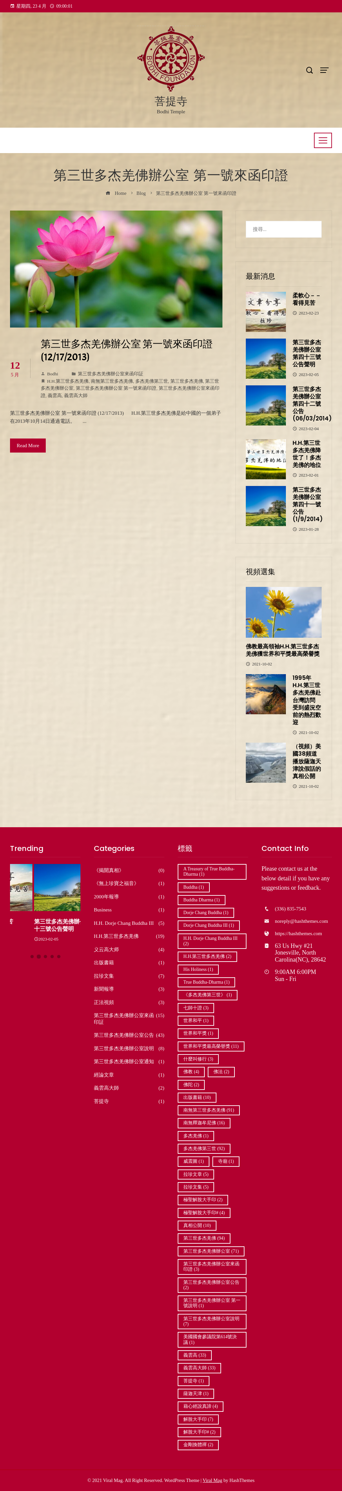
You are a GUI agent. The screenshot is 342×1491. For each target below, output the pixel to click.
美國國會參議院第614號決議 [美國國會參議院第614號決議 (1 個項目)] (210, 1339)
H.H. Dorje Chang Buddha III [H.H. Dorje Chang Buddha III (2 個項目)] (210, 941)
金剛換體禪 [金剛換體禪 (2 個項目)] (198, 1444)
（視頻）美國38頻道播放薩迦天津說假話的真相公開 (307, 761)
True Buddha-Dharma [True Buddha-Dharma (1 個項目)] (206, 982)
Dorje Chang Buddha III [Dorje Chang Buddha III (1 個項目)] (208, 925)
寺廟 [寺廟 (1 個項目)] (226, 1161)
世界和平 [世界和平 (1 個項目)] (195, 1020)
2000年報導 (129, 897)
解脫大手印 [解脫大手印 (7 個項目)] (198, 1419)
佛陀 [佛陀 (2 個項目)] (191, 1084)
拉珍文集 (129, 976)
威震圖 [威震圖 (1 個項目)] (193, 1161)
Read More (28, 445)
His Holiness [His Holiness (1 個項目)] (198, 969)
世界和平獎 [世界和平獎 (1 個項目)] (198, 1033)
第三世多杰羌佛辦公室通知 (129, 1062)
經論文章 (129, 1075)
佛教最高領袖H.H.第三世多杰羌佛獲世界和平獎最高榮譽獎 (283, 650)
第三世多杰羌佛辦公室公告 (129, 1035)
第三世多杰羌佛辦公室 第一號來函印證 (116, 388)
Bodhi (49, 373)
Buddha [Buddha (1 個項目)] (193, 887)
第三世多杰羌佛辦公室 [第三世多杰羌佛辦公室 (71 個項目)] (211, 1251)
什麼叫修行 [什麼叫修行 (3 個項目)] (198, 1059)
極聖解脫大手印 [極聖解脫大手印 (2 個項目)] (202, 1199)
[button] (32, 957)
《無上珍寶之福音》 (129, 883)
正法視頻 (129, 1002)
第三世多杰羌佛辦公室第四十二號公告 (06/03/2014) (312, 403)
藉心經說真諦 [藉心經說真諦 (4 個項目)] (200, 1406)
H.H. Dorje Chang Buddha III (129, 923)
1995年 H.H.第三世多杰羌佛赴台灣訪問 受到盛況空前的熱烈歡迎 (307, 700)
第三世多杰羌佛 (186, 381)
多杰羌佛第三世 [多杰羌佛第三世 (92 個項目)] (204, 1148)
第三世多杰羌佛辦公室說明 (129, 1048)
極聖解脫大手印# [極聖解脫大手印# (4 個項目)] (204, 1212)
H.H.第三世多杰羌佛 (68, 381)
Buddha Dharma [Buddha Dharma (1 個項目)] (201, 899)
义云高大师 (129, 950)
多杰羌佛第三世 (151, 381)
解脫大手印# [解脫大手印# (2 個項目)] (199, 1432)
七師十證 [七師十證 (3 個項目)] (195, 1007)
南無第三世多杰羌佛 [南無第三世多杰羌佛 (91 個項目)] (208, 1110)
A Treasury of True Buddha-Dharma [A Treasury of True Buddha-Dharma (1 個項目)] (208, 871)
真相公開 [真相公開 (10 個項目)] (197, 1225)
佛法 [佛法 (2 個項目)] (221, 1071)
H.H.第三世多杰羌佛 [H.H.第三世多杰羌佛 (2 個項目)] (207, 956)
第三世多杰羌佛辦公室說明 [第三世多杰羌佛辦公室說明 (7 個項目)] (211, 1321)
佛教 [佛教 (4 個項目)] (191, 1071)
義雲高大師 (76, 395)
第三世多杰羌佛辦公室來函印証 (110, 373)
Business (129, 910)
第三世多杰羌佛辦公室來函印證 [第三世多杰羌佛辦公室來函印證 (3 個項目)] (211, 1266)
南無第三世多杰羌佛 (112, 381)
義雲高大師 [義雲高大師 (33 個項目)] (199, 1367)
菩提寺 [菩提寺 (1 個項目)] (193, 1380)
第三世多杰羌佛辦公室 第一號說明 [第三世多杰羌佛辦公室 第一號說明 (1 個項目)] (211, 1303)
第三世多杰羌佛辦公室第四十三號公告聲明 (307, 353)
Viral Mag (212, 1480)
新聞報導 (129, 989)
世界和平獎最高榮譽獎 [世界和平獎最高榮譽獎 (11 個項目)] (211, 1046)
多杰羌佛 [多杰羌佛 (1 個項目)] (195, 1135)
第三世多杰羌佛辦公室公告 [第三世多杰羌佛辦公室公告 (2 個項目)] (211, 1285)
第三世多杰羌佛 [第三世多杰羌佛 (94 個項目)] (204, 1238)
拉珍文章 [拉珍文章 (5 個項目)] (195, 1174)
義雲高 (55, 395)
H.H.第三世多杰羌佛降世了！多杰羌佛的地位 (307, 454)
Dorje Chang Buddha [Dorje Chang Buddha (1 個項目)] (205, 912)
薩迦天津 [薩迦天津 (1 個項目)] (195, 1393)
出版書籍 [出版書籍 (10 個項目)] (197, 1097)
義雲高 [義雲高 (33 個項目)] (194, 1355)
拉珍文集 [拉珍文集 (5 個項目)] (195, 1187)
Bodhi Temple (171, 111)
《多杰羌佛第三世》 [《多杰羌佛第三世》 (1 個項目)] (207, 994)
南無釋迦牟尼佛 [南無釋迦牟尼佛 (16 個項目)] (204, 1122)
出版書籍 (129, 963)
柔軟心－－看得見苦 (307, 299)
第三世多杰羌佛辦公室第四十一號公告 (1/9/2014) (308, 504)
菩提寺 (171, 101)
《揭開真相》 (129, 870)
